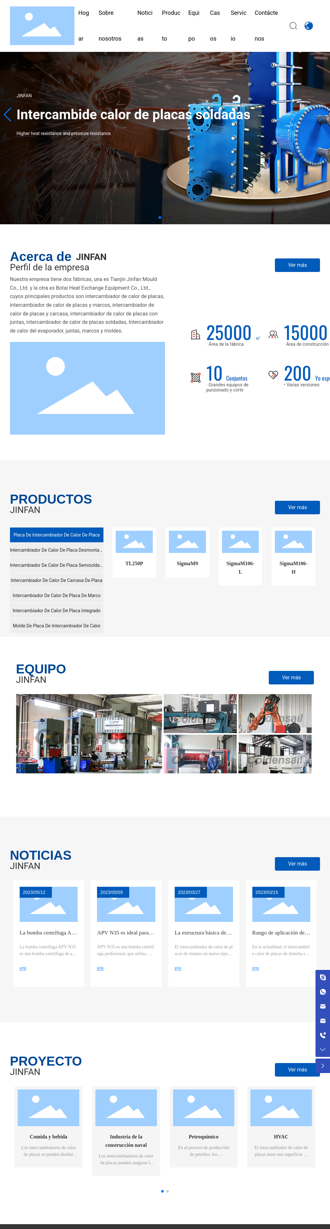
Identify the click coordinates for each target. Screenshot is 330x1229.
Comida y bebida (48, 1136)
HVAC (281, 1136)
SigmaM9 (187, 563)
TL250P (134, 563)
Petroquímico (203, 1136)
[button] (160, 217)
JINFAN (24, 95)
